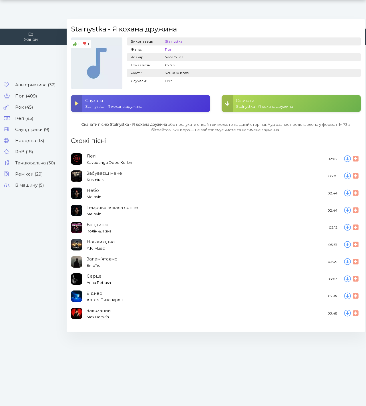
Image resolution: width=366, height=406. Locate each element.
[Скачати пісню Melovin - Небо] (347, 193)
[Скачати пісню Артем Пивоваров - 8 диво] (347, 296)
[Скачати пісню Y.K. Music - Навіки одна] (347, 244)
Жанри (30, 36)
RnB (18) (24, 151)
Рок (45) (24, 107)
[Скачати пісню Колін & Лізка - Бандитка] (347, 227)
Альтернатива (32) (35, 84)
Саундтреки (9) (32, 129)
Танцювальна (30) (35, 163)
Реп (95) (24, 118)
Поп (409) (26, 96)
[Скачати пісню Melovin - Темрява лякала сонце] (347, 210)
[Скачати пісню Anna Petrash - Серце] (347, 279)
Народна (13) (29, 140)
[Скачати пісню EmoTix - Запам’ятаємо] (347, 262)
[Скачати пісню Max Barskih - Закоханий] (347, 313)
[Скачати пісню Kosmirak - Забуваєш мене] (347, 176)
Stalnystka (173, 41)
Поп (168, 49)
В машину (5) (29, 185)
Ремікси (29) (29, 174)
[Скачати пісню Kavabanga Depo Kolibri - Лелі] (347, 159)
